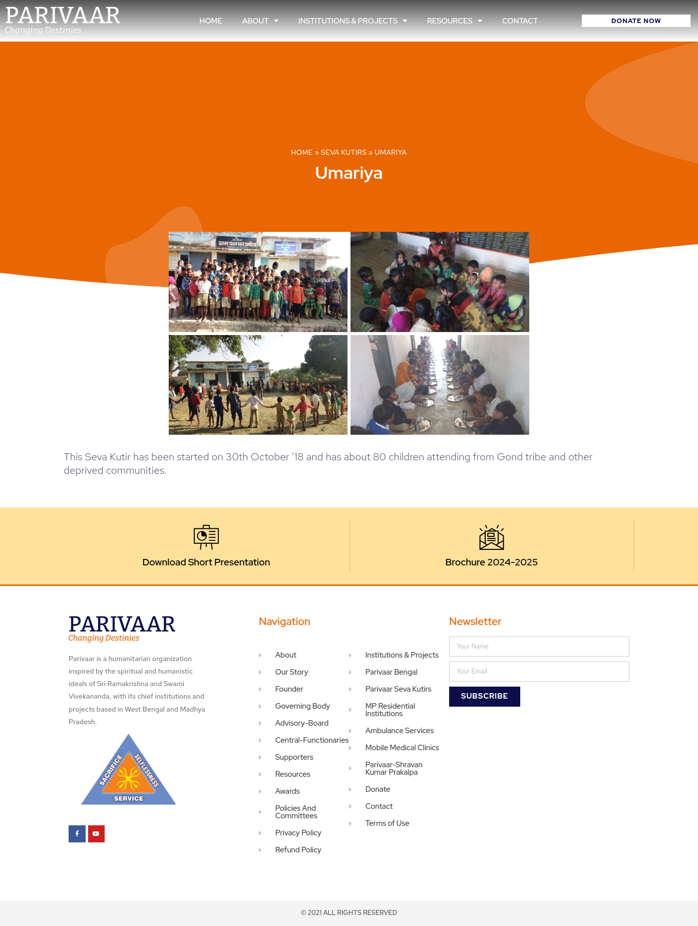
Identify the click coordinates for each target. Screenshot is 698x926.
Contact (520, 21)
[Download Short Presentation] (206, 537)
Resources (454, 21)
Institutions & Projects (352, 21)
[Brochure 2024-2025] (491, 537)
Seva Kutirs (344, 152)
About (260, 21)
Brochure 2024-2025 (492, 562)
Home (211, 21)
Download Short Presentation (206, 562)
